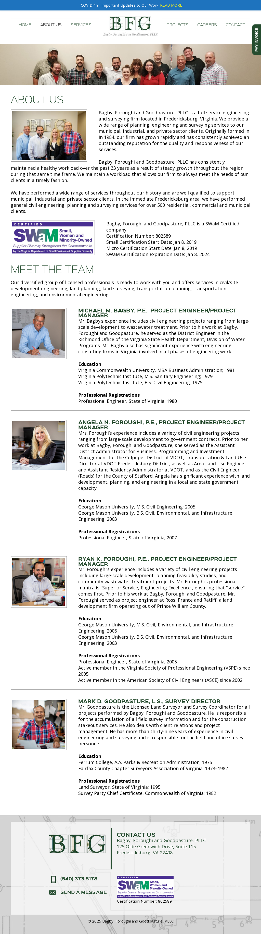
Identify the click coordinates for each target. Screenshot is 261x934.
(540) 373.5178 (78, 879)
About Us (51, 24)
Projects (177, 24)
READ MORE (171, 5)
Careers (207, 24)
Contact (235, 24)
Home (25, 24)
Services (81, 24)
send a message (83, 892)
